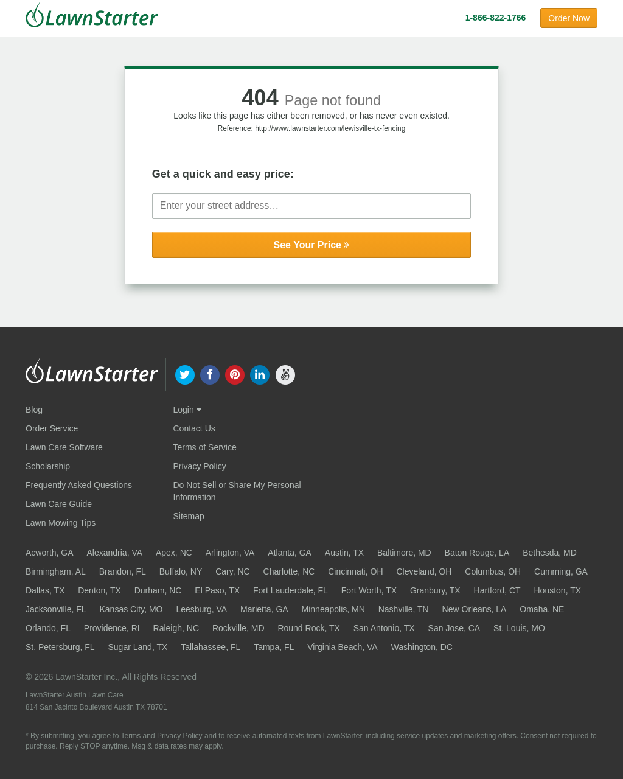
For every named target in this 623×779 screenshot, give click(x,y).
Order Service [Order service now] (52, 428)
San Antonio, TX (384, 628)
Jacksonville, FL (56, 609)
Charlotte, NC (289, 571)
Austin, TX (344, 552)
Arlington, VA (230, 552)
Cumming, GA (561, 571)
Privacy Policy (199, 466)
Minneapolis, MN (333, 609)
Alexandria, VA (114, 552)
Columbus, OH (493, 571)
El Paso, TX (217, 590)
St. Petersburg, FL (60, 647)
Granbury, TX (435, 590)
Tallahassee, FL (210, 647)
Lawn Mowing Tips (61, 523)
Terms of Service (205, 447)
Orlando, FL (48, 628)
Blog (34, 409)
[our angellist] (285, 374)
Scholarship (48, 466)
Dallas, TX (45, 590)
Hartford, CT (497, 590)
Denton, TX (99, 590)
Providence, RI (112, 628)
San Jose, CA (454, 628)
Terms (131, 736)
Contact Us (194, 428)
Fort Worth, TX (369, 590)
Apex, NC (174, 552)
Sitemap (188, 516)
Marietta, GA (264, 609)
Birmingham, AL (56, 571)
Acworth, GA (50, 552)
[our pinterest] (234, 374)
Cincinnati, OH (355, 571)
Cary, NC (232, 571)
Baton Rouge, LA (477, 552)
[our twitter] (184, 374)
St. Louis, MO (519, 628)
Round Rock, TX (308, 628)
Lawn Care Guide (59, 504)
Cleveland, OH (423, 571)
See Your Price (312, 245)
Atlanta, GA (290, 552)
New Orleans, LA (474, 609)
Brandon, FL (122, 571)
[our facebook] (209, 374)
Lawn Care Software (64, 447)
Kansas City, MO (130, 609)
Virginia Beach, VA (342, 647)
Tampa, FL (274, 647)
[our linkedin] (260, 374)
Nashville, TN (403, 609)
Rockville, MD (238, 628)
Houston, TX (558, 590)
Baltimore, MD (404, 552)
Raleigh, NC (176, 628)
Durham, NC (158, 590)
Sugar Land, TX (138, 647)
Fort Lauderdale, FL (290, 590)
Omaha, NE (542, 609)
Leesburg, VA (201, 609)
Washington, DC (422, 647)
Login (187, 409)
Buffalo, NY (181, 571)
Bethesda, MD (550, 552)
